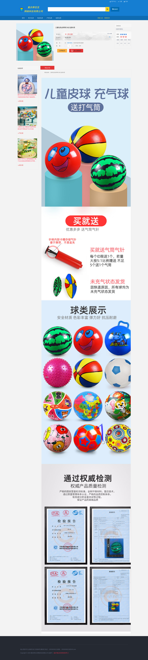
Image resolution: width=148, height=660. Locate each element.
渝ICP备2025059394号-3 (61, 653)
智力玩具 (31, 18)
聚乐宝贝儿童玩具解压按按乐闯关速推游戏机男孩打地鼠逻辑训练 (27, 97)
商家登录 (107, 18)
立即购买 (62, 50)
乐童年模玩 (69, 43)
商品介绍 (47, 68)
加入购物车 (76, 51)
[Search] (77, 9)
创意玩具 (58, 18)
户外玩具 (49, 18)
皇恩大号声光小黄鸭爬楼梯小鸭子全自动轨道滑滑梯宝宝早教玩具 (27, 161)
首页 (23, 18)
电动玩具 (40, 18)
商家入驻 (100, 18)
